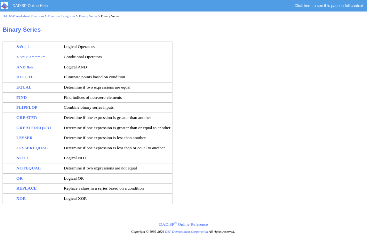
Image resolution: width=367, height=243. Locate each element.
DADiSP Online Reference (183, 224)
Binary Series (88, 16)
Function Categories (61, 16)
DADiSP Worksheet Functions (23, 16)
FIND (21, 97)
